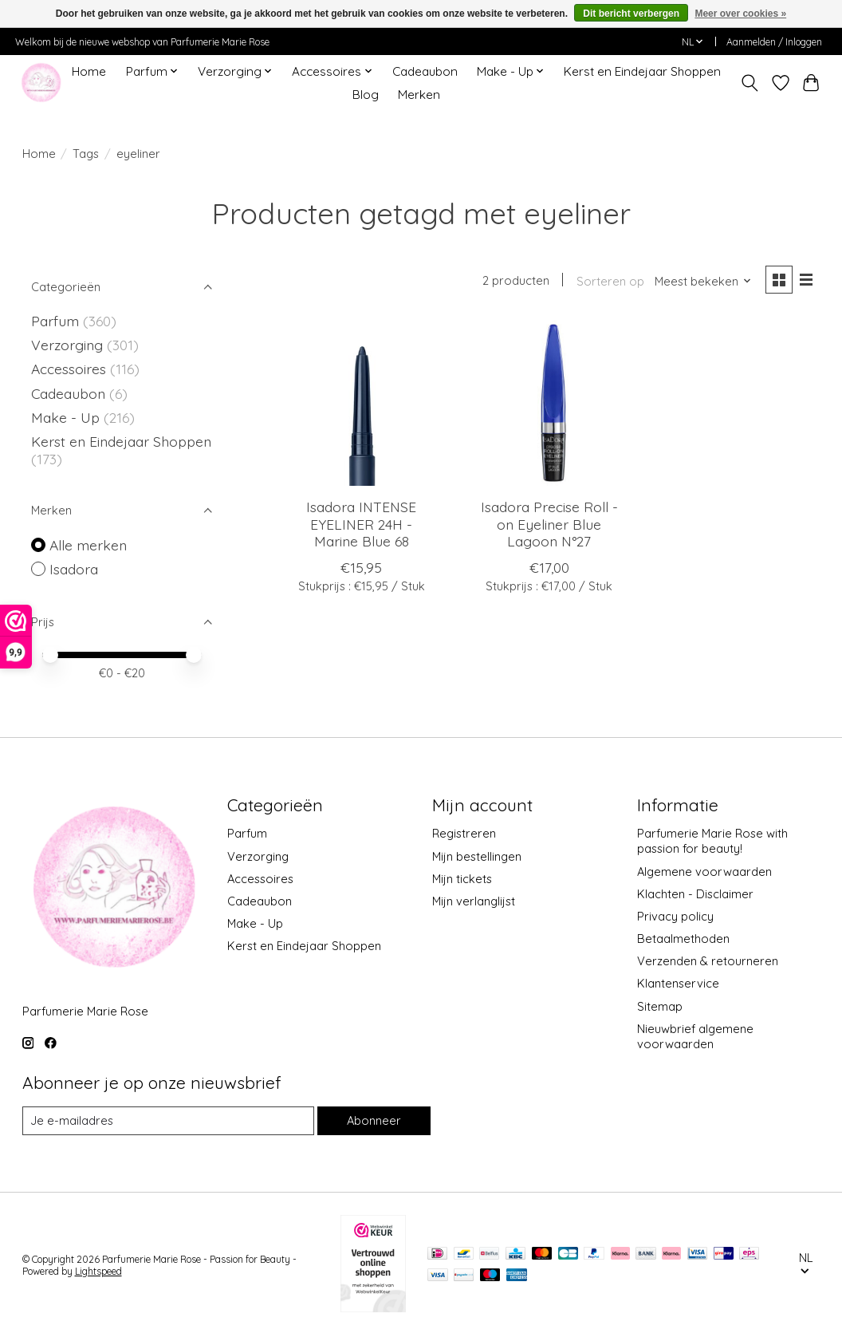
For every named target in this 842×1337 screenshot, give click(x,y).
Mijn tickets (462, 878)
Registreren (464, 833)
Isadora (73, 569)
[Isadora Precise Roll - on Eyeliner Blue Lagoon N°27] (549, 403)
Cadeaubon (425, 71)
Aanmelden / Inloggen (774, 42)
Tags (86, 153)
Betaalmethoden (683, 938)
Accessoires (70, 368)
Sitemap (660, 1006)
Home (89, 71)
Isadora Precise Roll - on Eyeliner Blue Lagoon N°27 (549, 523)
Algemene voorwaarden (704, 871)
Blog (365, 94)
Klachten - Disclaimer (695, 893)
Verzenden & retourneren (707, 960)
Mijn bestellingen (476, 856)
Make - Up (67, 417)
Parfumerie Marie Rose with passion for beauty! (712, 841)
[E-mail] (168, 1120)
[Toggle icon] (749, 83)
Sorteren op (610, 281)
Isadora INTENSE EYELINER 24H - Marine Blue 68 (361, 523)
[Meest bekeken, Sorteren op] (703, 281)
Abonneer (374, 1120)
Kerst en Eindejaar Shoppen (642, 71)
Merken (419, 94)
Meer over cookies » (740, 13)
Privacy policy (675, 916)
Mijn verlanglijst (473, 901)
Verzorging (69, 344)
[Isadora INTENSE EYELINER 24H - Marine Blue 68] (361, 403)
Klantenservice (678, 983)
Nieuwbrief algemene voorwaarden (695, 1036)
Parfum (55, 320)
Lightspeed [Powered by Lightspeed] (98, 1271)
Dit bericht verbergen (631, 13)
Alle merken (88, 545)
